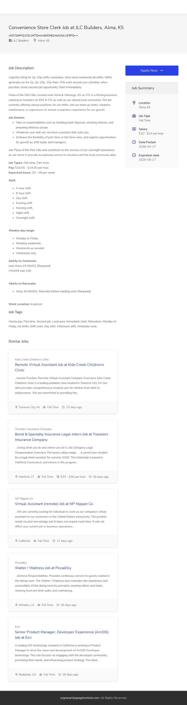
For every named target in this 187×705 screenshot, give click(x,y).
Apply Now (151, 70)
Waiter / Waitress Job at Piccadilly (43, 567)
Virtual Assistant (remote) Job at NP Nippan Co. (54, 503)
